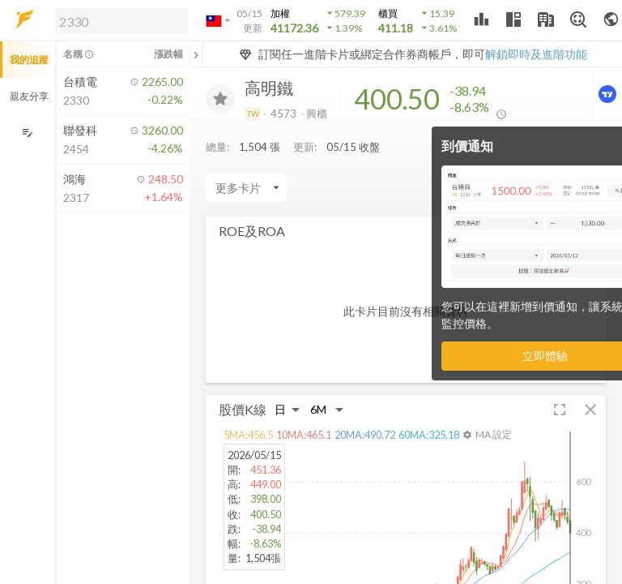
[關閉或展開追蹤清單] (196, 54)
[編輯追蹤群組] (27, 132)
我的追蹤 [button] (29, 60)
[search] (121, 21)
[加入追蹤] (220, 99)
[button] (118, 20)
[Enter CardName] (246, 187)
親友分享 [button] (29, 96)
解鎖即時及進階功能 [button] (536, 54)
